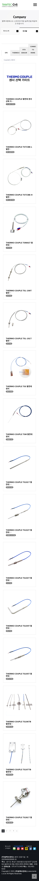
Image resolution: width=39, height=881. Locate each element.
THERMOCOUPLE (15, 53)
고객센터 (7, 848)
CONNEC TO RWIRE (33, 50)
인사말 (25, 31)
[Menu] (35, 4)
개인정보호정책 (18, 846)
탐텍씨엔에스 (10, 5)
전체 (6, 53)
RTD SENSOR (24, 51)
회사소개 (6, 31)
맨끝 (16, 830)
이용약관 (29, 846)
